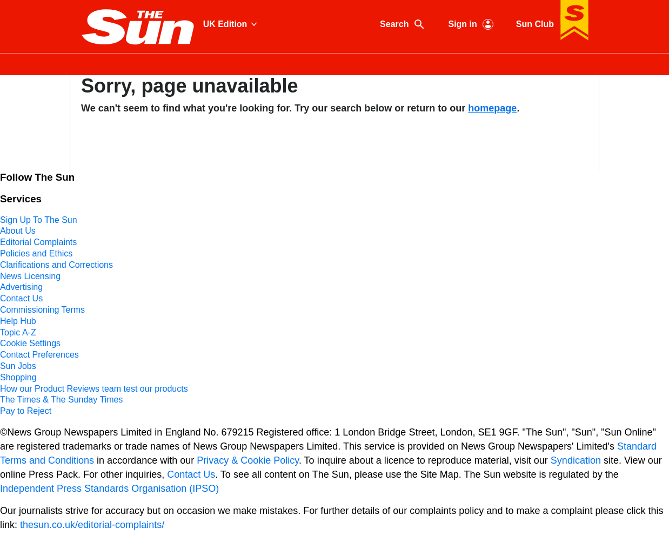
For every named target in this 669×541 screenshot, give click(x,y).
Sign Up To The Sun (38, 220)
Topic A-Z (18, 332)
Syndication (576, 460)
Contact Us (21, 298)
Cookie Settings (30, 343)
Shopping (18, 377)
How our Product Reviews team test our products (94, 388)
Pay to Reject (25, 410)
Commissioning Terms (42, 309)
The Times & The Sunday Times (61, 399)
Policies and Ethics (36, 253)
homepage (492, 108)
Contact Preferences (39, 354)
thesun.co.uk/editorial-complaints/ (92, 524)
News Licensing (30, 276)
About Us (18, 230)
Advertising (21, 287)
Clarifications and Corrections (56, 264)
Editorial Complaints (38, 242)
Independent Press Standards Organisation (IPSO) (109, 488)
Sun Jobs (18, 366)
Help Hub (18, 321)
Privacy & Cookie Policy (248, 460)
